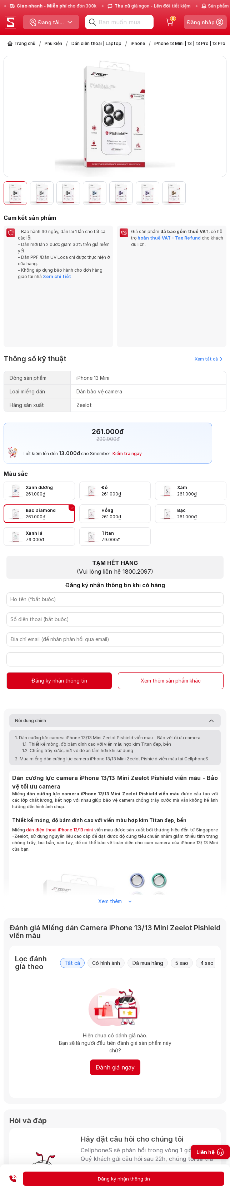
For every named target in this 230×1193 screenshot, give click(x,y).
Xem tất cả (208, 294)
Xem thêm (115, 837)
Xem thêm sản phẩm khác (171, 616)
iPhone (138, 43)
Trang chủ (24, 43)
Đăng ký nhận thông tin (59, 616)
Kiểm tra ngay (127, 389)
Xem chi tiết (56, 276)
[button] (217, 193)
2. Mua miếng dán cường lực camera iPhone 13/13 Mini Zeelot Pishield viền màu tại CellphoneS (111, 694)
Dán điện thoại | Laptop (96, 43)
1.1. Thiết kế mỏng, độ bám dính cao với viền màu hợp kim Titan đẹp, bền (96, 680)
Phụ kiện (53, 43)
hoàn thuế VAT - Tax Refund (169, 238)
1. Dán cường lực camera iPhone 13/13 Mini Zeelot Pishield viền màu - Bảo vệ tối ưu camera (107, 673)
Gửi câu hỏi (189, 1147)
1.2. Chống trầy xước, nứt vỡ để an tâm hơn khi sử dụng (77, 686)
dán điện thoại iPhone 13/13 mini (59, 765)
